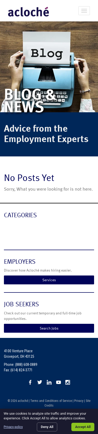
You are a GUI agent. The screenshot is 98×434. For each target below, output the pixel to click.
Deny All (47, 427)
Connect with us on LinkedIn (49, 382)
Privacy (78, 401)
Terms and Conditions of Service (51, 401)
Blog (8, 226)
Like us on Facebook (30, 382)
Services (49, 280)
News (9, 236)
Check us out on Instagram (68, 382)
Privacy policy (13, 427)
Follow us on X (40, 382)
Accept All (83, 427)
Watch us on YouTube (58, 382)
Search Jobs (49, 328)
